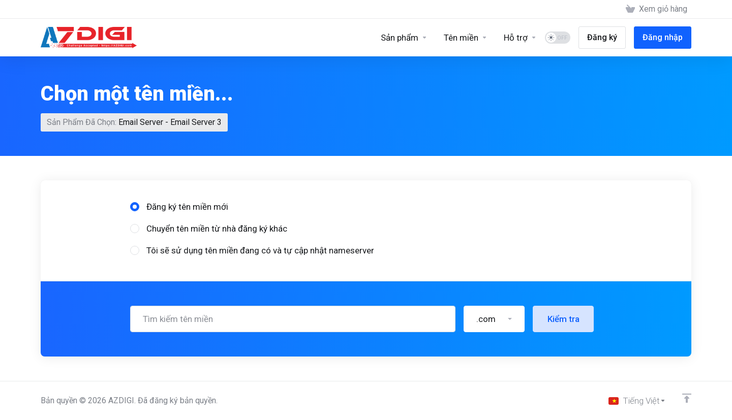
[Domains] (466, 37)
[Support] (520, 37)
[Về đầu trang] (686, 398)
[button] (494, 319)
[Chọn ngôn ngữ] (637, 401)
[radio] (134, 206)
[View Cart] (656, 9)
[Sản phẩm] (404, 37)
